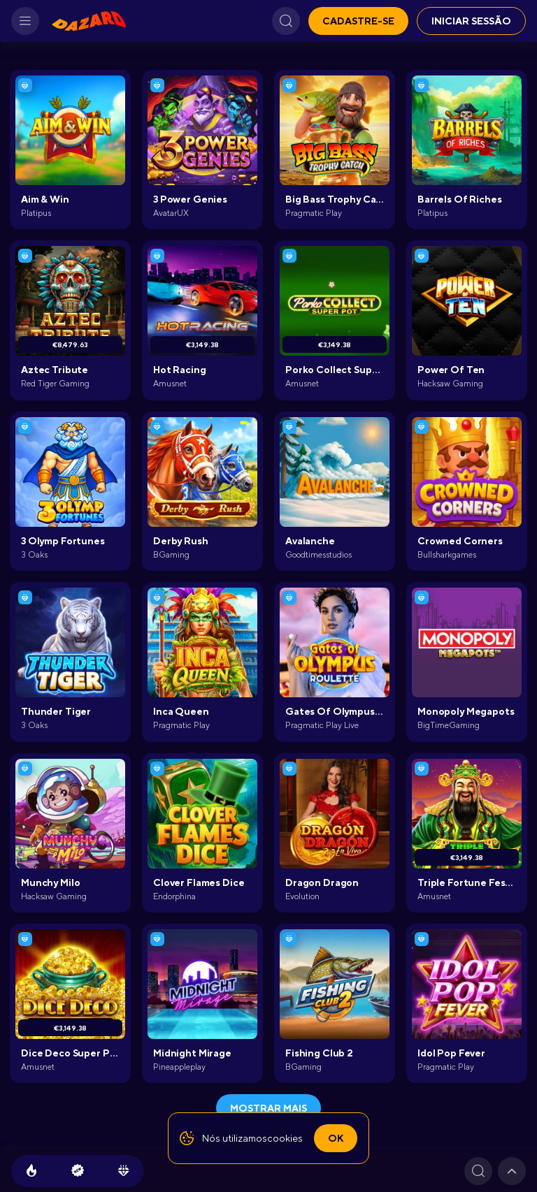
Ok (335, 1138)
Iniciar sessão (471, 21)
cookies (285, 1138)
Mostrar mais (268, 1108)
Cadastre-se (358, 21)
